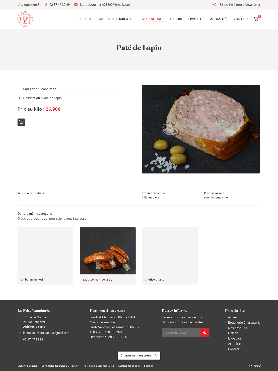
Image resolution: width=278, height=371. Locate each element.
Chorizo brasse (154, 280)
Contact (241, 19)
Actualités (219, 19)
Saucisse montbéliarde (97, 280)
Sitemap (164, 366)
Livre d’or (196, 19)
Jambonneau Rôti (31, 280)
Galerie (176, 19)
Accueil (85, 19)
